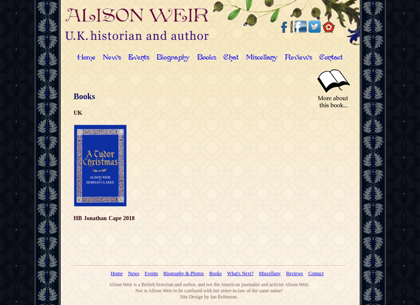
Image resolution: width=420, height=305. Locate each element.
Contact (331, 58)
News (112, 58)
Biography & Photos (183, 273)
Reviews (298, 58)
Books (206, 58)
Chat (231, 58)
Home (86, 58)
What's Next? (240, 273)
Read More (333, 88)
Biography (173, 58)
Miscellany (262, 58)
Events (138, 58)
